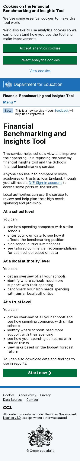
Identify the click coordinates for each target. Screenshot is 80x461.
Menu (8, 102)
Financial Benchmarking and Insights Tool (38, 96)
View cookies (40, 71)
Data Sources (12, 399)
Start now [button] (40, 372)
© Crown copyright (40, 450)
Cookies (9, 395)
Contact (32, 399)
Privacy (45, 395)
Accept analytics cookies (40, 48)
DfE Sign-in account (45, 182)
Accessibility (27, 395)
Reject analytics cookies (40, 60)
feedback (61, 110)
